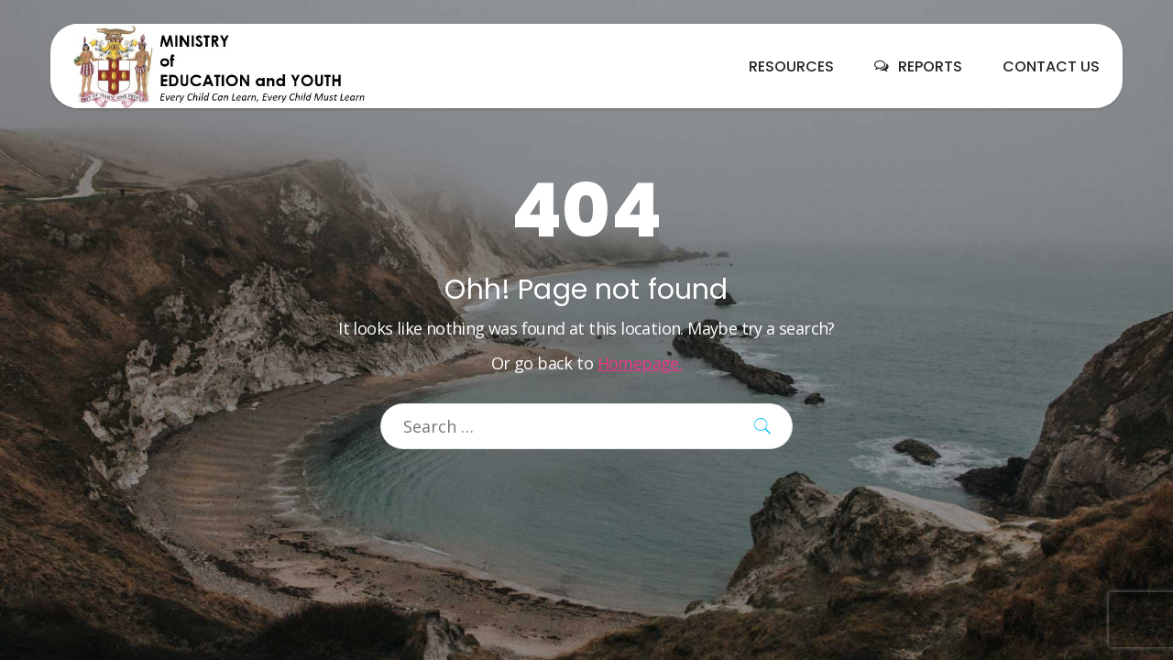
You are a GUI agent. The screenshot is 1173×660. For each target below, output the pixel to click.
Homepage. (640, 363)
